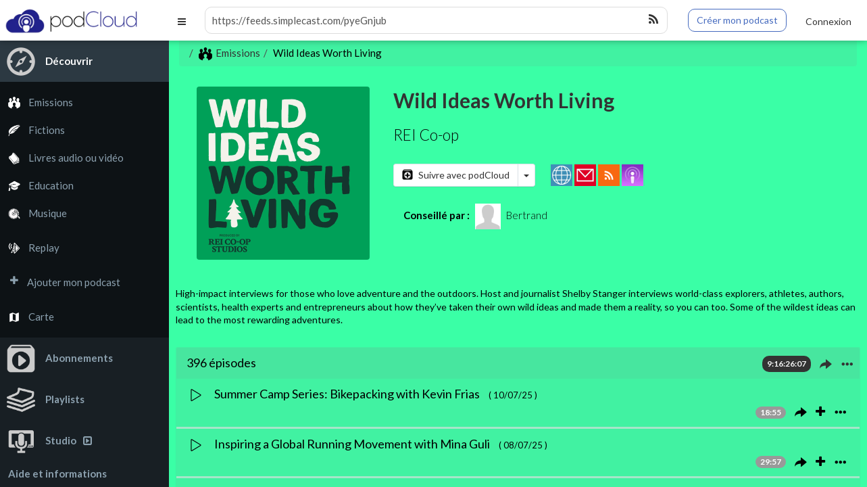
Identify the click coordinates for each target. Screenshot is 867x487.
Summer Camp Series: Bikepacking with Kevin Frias (348, 393)
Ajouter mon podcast (60, 282)
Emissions (36, 102)
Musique (33, 213)
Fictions (32, 130)
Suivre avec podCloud (456, 175)
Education (37, 186)
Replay (29, 248)
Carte (27, 317)
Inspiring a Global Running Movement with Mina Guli (353, 443)
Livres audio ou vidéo (62, 158)
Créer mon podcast (737, 20)
